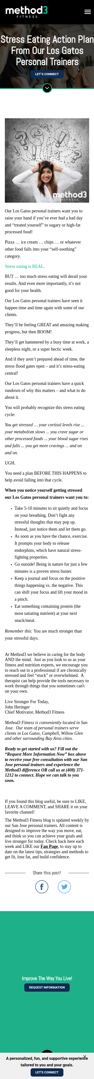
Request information (47, 987)
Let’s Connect (47, 74)
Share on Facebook (42, 887)
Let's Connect (47, 1072)
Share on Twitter (64, 887)
